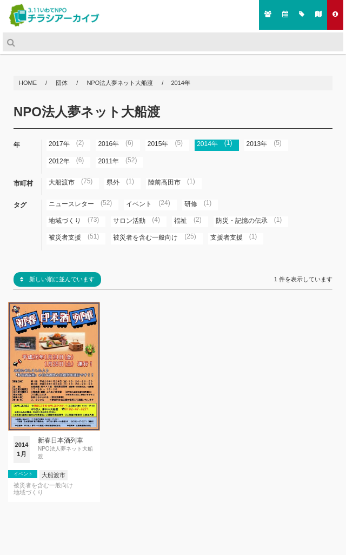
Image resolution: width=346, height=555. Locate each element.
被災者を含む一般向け (43, 485)
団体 (62, 83)
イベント (23, 474)
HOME (28, 83)
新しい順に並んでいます (57, 279)
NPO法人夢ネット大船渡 (119, 83)
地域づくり (28, 492)
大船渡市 (53, 475)
